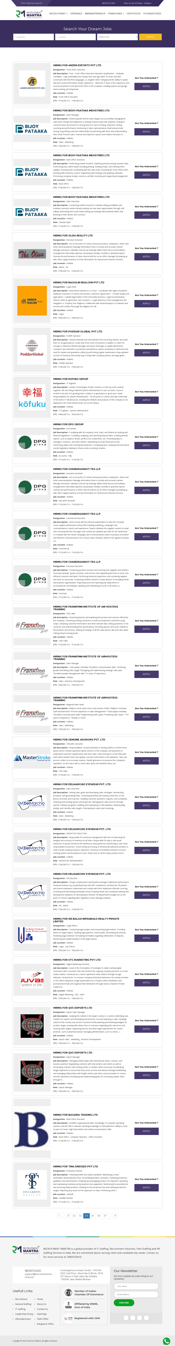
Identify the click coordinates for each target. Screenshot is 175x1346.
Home (40, 1299)
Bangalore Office (45, 1323)
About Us (41, 1304)
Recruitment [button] (58, 13)
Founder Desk (152, 13)
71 (115, 1215)
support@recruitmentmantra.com (38, 1275)
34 (87, 1215)
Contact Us (42, 1309)
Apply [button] (146, 86)
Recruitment (21, 1299)
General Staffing (23, 1304)
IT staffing (20, 1309)
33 (80, 1215)
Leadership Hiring (24, 1313)
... (63, 1215)
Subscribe (124, 1302)
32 (74, 1215)
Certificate (134, 13)
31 (68, 1215)
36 (98, 1215)
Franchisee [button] (116, 13)
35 (92, 1215)
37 (105, 1215)
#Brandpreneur (95, 13)
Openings (76, 13)
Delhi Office (42, 1318)
